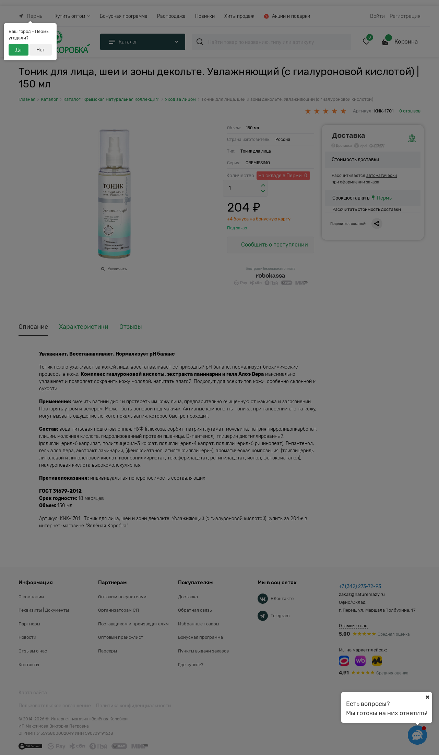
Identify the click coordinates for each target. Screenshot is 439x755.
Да (18, 49)
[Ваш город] (427, 697)
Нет (40, 49)
